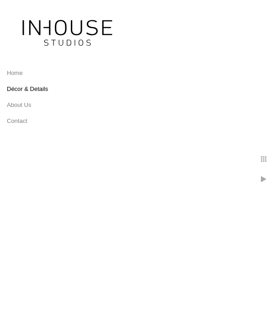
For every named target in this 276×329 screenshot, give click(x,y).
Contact (17, 120)
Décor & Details (27, 88)
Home (15, 72)
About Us (19, 104)
